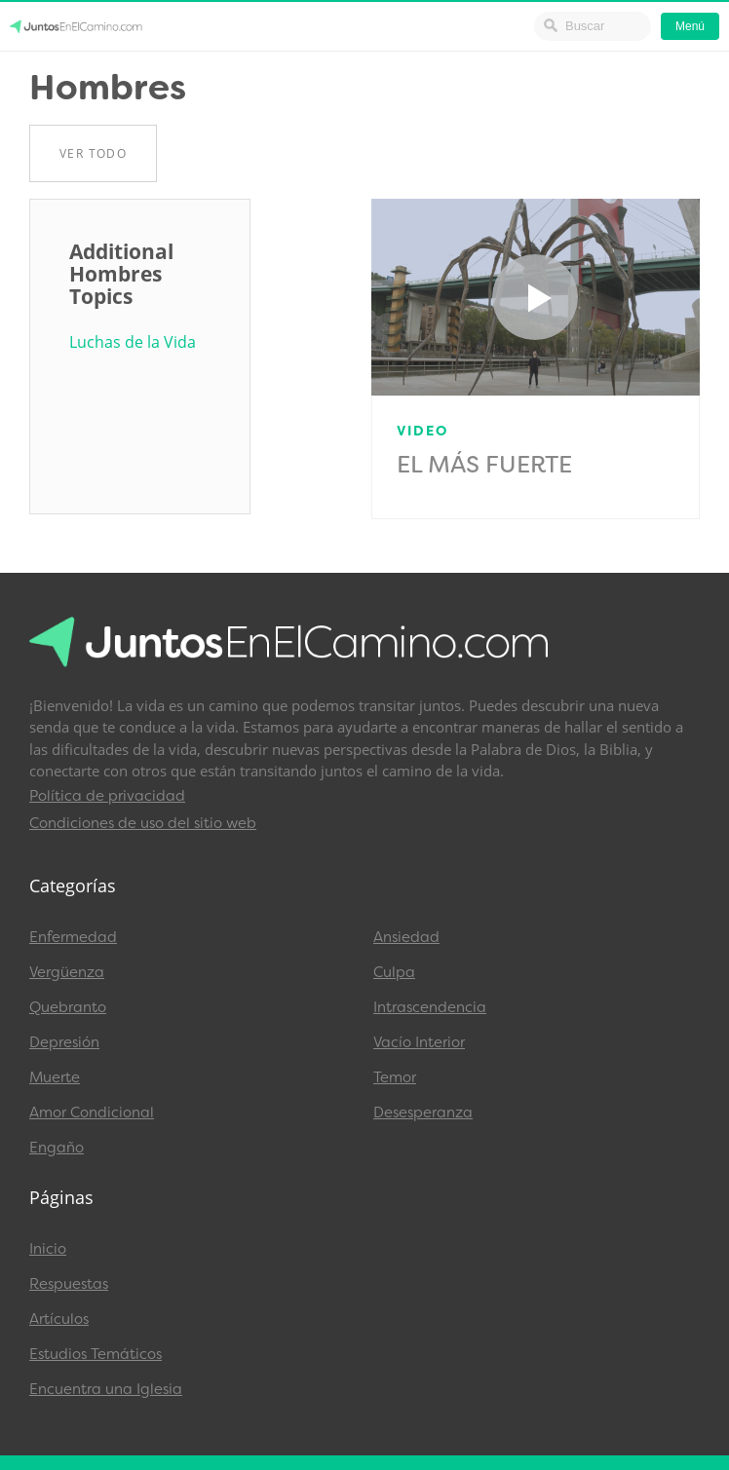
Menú (690, 26)
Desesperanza (423, 1112)
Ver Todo (93, 153)
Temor (394, 1077)
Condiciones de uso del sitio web (142, 823)
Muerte (54, 1077)
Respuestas (68, 1284)
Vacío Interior (419, 1042)
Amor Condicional (91, 1112)
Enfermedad (73, 937)
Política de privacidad (107, 796)
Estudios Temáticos (95, 1354)
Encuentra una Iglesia (105, 1389)
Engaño (56, 1147)
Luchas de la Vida (132, 342)
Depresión (64, 1042)
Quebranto (67, 1007)
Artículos (59, 1319)
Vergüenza (66, 972)
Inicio (47, 1249)
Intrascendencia (429, 1007)
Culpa (394, 972)
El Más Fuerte (484, 464)
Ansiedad (406, 937)
